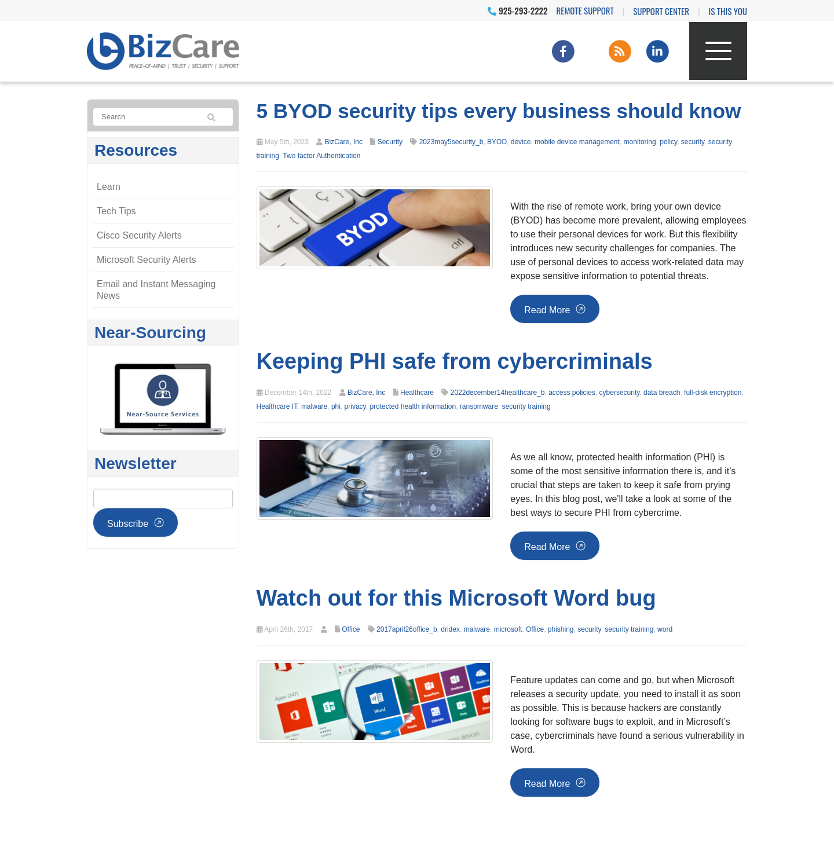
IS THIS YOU (728, 11)
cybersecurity (619, 392)
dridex (450, 629)
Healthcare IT (277, 406)
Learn (108, 187)
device (521, 142)
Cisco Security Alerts (139, 235)
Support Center (661, 11)
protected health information (413, 406)
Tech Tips (116, 211)
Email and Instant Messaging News (156, 289)
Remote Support (585, 10)
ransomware (479, 406)
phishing (561, 629)
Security (390, 142)
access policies (571, 392)
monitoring (640, 142)
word (664, 629)
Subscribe (127, 524)
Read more (547, 310)
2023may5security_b (451, 142)
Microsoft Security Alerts (146, 260)
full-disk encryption (712, 392)
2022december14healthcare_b (498, 392)
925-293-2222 (517, 10)
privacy (355, 406)
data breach (661, 392)
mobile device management (577, 142)
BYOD (497, 142)
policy (668, 142)
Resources (135, 150)
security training (526, 406)
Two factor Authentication (321, 156)
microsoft (508, 629)
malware (314, 406)
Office (351, 629)
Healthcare (417, 392)
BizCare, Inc (344, 142)
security (692, 142)
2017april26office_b (406, 629)
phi (336, 406)
